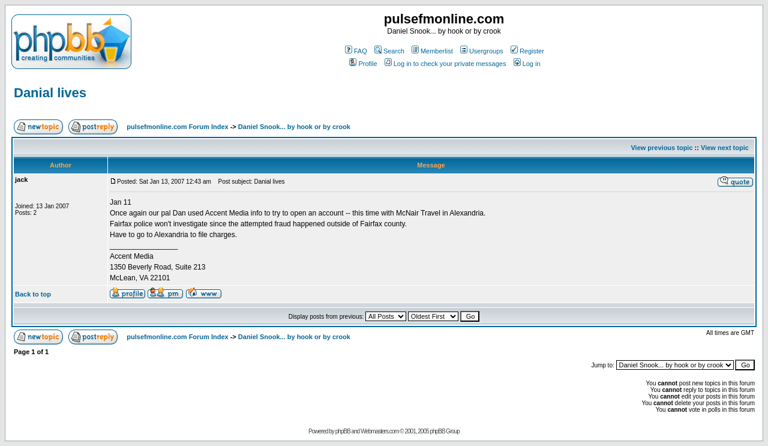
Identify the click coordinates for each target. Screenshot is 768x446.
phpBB (342, 431)
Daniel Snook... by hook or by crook (294, 126)
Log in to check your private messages (445, 63)
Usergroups (481, 51)
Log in (527, 63)
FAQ (356, 51)
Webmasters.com (380, 431)
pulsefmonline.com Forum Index (177, 126)
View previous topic (661, 147)
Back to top (33, 294)
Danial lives (50, 92)
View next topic (725, 147)
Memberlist (432, 51)
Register (527, 51)
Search (389, 51)
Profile (363, 63)
